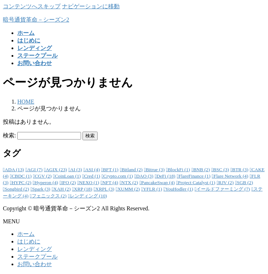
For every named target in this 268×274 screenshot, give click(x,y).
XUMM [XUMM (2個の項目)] (128, 189)
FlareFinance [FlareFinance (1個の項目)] (194, 176)
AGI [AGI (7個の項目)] (35, 169)
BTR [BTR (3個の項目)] (240, 169)
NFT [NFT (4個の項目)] (110, 182)
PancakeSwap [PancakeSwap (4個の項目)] (158, 182)
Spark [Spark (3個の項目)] (41, 189)
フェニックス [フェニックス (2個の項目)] (49, 195)
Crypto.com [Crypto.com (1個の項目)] (118, 176)
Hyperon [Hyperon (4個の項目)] (46, 182)
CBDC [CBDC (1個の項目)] (21, 176)
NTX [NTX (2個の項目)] (129, 182)
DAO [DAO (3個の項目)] (144, 176)
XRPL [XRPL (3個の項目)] (104, 189)
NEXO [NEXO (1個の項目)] (89, 182)
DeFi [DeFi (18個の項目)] (166, 176)
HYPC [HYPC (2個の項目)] (21, 182)
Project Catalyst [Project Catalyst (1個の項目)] (196, 182)
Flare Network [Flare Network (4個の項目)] (231, 176)
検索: (9, 135)
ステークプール (37, 257)
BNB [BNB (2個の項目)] (201, 169)
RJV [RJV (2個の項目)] (225, 182)
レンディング (34, 249)
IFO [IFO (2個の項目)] (68, 182)
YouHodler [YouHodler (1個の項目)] (179, 189)
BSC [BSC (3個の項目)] (221, 169)
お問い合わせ (34, 264)
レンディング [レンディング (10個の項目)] (88, 195)
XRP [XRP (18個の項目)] (83, 189)
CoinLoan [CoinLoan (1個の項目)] (68, 176)
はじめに (28, 241)
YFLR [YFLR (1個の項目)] (152, 189)
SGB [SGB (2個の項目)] (245, 182)
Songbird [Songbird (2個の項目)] (17, 189)
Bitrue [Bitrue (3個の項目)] (155, 169)
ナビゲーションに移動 (91, 6)
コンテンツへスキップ (32, 6)
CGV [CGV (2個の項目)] (43, 176)
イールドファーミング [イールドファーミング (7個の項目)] (223, 189)
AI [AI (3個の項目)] (76, 169)
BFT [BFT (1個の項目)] (111, 169)
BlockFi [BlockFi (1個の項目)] (179, 169)
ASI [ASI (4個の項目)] (92, 169)
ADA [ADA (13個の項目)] (14, 169)
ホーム (26, 234)
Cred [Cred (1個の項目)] (92, 176)
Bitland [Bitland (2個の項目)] (132, 169)
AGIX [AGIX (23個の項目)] (56, 169)
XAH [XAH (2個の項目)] (62, 189)
